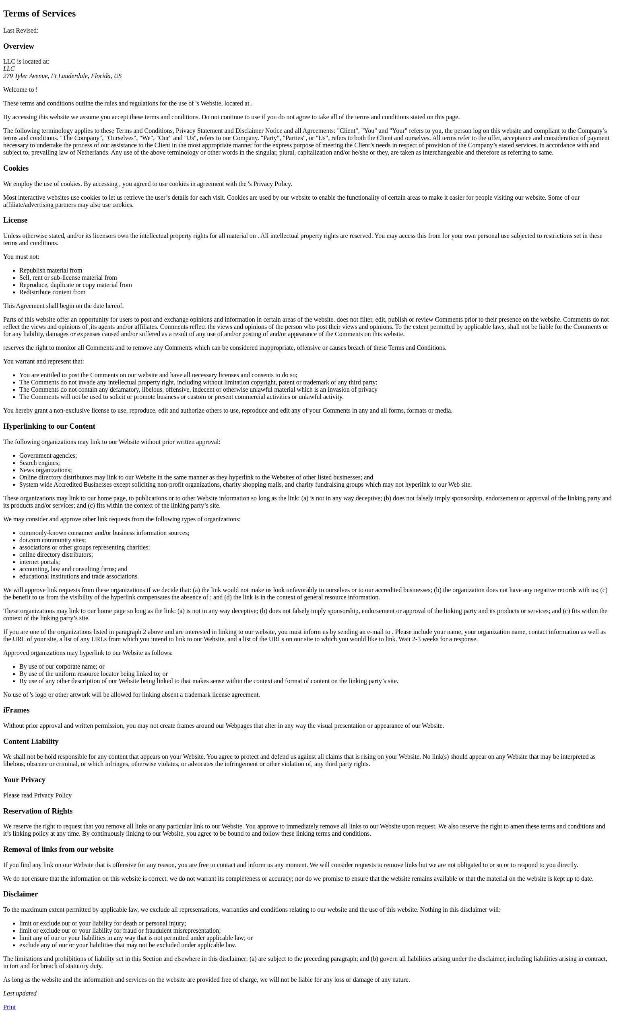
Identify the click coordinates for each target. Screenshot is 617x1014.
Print (9, 1007)
